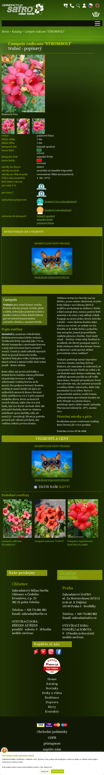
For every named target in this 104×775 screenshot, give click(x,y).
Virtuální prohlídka (68, 575)
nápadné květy (45, 219)
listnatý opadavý (46, 216)
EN (96, 5)
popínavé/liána (45, 223)
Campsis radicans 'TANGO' (49, 541)
